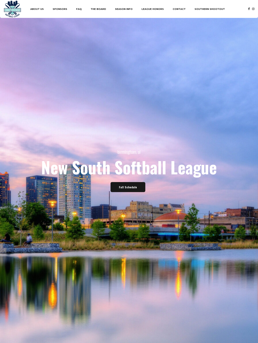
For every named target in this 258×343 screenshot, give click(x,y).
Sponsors (60, 9)
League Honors (153, 9)
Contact (179, 9)
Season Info (124, 9)
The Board (98, 9)
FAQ (79, 9)
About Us (37, 9)
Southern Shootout (210, 9)
